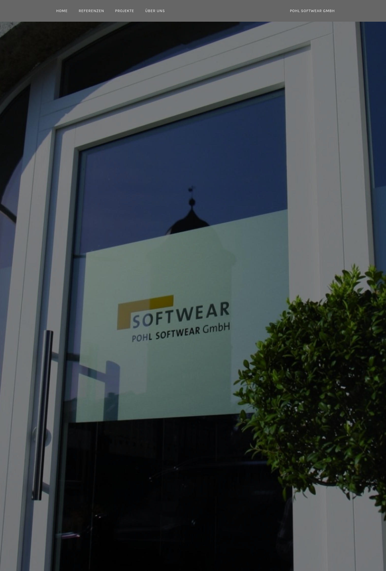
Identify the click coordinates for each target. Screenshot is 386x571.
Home (62, 10)
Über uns (155, 10)
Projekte (124, 10)
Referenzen (91, 10)
